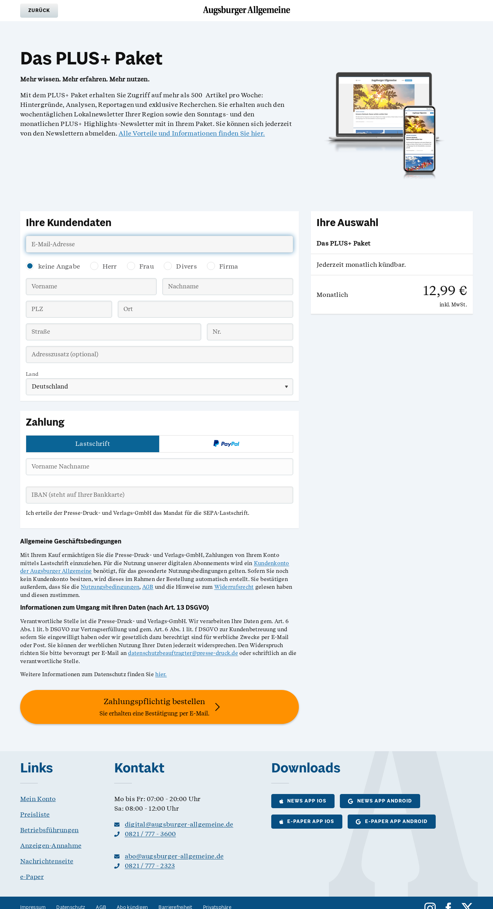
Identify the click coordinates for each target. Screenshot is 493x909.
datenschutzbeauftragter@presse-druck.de (183, 653)
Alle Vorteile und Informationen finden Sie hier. (191, 133)
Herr (110, 266)
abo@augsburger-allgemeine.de (174, 856)
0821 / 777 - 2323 (150, 865)
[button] (39, 11)
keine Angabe (59, 266)
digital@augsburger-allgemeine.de (179, 824)
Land (32, 374)
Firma (228, 266)
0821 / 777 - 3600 (150, 834)
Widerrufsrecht (234, 587)
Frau (146, 266)
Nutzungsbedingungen (110, 587)
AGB (147, 587)
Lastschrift (92, 443)
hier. (161, 674)
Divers (186, 266)
